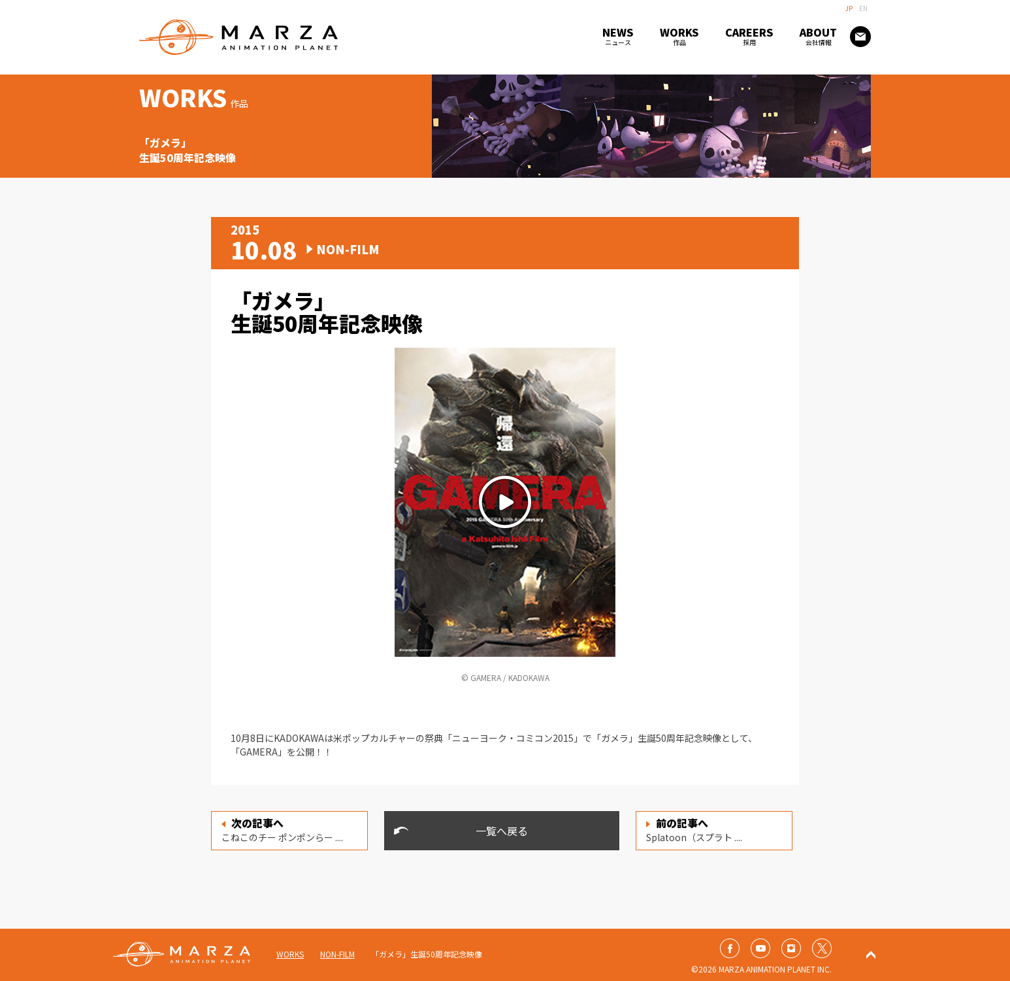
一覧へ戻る (502, 831)
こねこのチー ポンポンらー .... (282, 829)
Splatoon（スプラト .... (694, 829)
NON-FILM (337, 953)
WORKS (290, 953)
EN (863, 8)
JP (849, 8)
